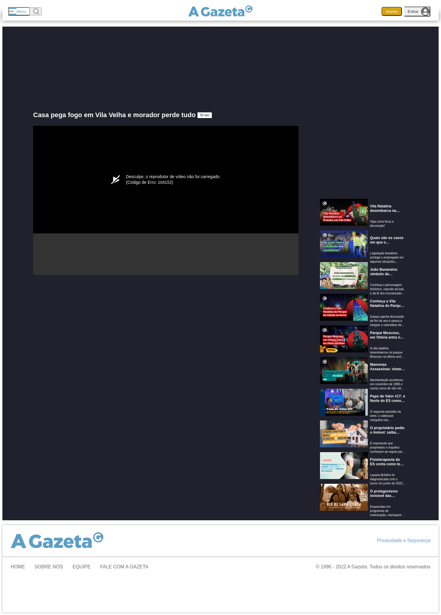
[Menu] (19, 11)
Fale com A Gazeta (124, 566)
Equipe (82, 566)
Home (18, 566)
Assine (392, 11)
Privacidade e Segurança (404, 540)
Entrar (419, 11)
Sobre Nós (49, 566)
